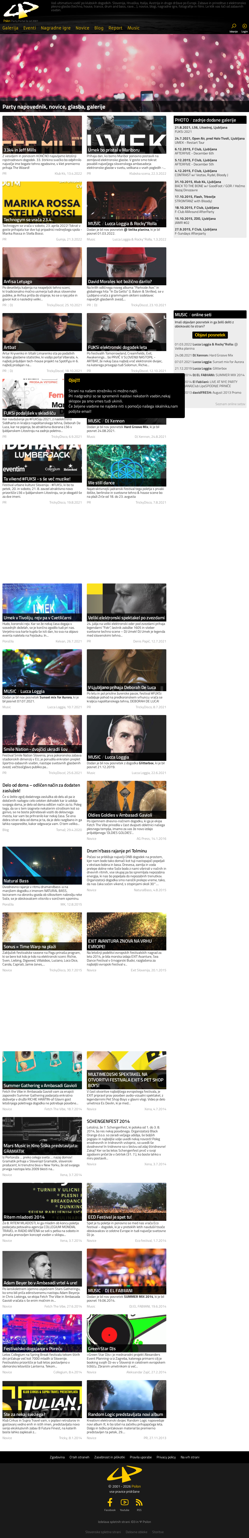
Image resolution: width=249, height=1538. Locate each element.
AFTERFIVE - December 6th (196, 151)
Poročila (8, 641)
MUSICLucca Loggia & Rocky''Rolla (122, 223)
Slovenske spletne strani (103, 1531)
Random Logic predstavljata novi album (125, 1414)
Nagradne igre (56, 28)
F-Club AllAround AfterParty (197, 209)
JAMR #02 (195, 220)
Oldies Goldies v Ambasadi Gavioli (120, 814)
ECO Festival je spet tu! (110, 1216)
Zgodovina (57, 1457)
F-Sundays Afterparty (196, 231)
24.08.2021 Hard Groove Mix (204, 355)
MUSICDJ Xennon (106, 420)
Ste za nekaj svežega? (24, 1414)
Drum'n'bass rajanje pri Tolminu (117, 850)
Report (115, 28)
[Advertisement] (84, 544)
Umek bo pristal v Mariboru (114, 149)
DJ (11, 305)
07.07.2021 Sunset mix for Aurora (209, 361)
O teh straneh (79, 1457)
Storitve (158, 1531)
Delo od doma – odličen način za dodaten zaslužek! (41, 787)
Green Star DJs (102, 1348)
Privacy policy (166, 1457)
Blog (99, 28)
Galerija (10, 28)
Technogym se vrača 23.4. (28, 219)
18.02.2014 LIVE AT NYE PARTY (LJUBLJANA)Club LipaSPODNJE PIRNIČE (206, 384)
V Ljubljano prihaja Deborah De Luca (122, 687)
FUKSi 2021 (201, 129)
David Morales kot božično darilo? (120, 281)
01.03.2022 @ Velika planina (206, 346)
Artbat (10, 347)
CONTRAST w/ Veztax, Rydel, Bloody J (201, 173)
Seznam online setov (230, 404)
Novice (82, 28)
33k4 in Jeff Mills (20, 149)
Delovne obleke (136, 1531)
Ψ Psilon (145, 1521)
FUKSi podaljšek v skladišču (30, 412)
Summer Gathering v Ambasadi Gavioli (40, 1085)
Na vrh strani (190, 1457)
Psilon (136, 1486)
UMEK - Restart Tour (210, 140)
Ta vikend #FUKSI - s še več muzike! (37, 478)
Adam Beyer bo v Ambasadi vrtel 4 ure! (40, 1282)
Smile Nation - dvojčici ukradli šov (36, 749)
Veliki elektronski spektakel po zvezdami (126, 617)
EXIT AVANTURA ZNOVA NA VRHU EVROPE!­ (120, 943)
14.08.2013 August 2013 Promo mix (208, 394)
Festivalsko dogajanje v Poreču (33, 1348)
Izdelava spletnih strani (114, 1521)
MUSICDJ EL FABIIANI (110, 1290)
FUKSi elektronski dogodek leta (117, 347)
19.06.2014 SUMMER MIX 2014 (210, 375)
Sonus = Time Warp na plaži (30, 946)
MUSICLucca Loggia (24, 691)
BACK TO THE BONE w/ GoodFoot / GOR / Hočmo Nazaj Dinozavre (210, 186)
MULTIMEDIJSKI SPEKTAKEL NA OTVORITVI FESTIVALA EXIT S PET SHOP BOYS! (125, 1079)
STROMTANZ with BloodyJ (195, 198)
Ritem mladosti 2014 (24, 1216)
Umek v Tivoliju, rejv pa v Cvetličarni (37, 617)
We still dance (101, 482)
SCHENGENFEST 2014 (108, 1121)
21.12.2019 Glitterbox (201, 368)
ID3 (133, 1521)
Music (133, 28)
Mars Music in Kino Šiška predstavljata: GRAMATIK (41, 1148)
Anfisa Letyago (18, 281)
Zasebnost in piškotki (109, 1457)
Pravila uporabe (141, 1457)
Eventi (29, 28)
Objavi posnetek (210, 335)
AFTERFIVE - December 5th (196, 162)
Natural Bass (16, 880)
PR (4, 173)
